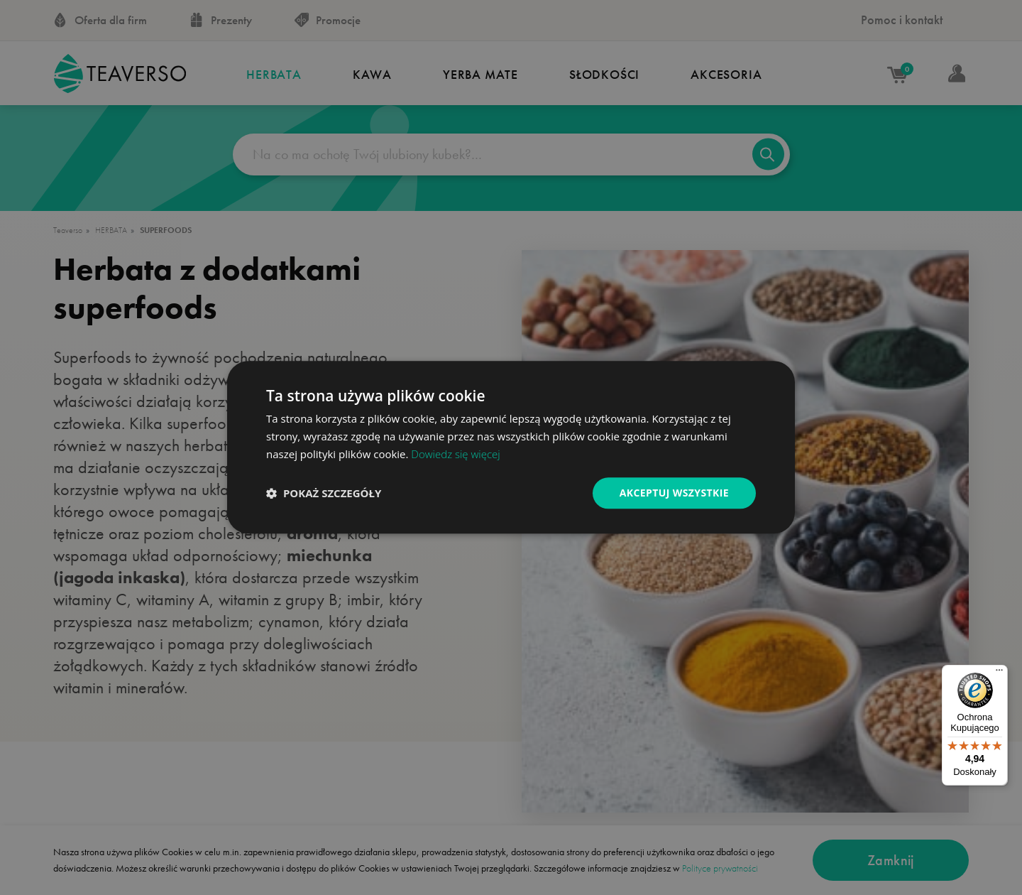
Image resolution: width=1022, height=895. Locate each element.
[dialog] (511, 447)
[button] (323, 493)
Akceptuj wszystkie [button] (674, 492)
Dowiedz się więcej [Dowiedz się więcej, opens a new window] (455, 454)
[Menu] (999, 673)
